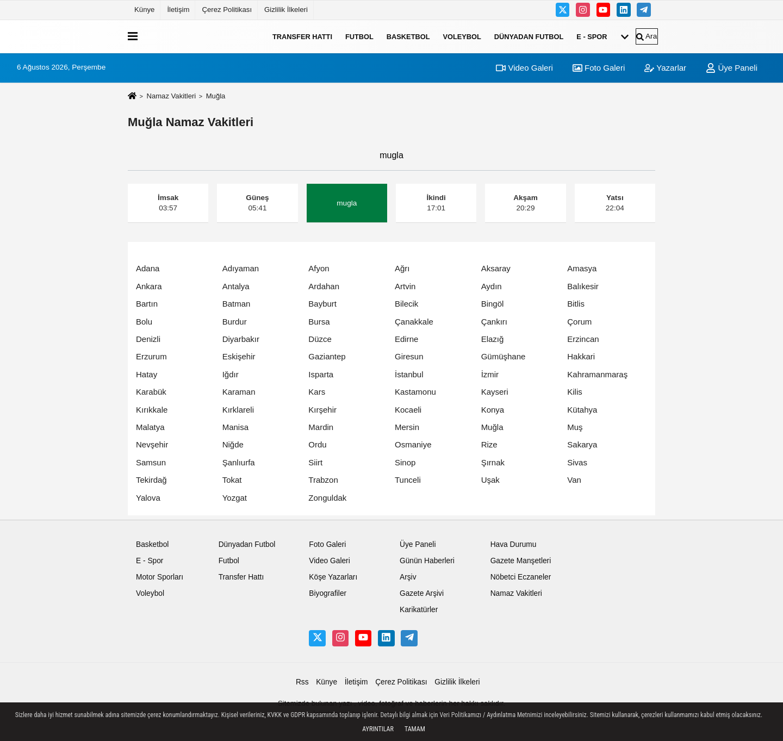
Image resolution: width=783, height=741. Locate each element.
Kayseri (494, 391)
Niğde (233, 444)
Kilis (574, 391)
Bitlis (576, 303)
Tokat (232, 479)
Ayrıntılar (378, 729)
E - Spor (591, 36)
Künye (144, 9)
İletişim (178, 9)
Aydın (491, 286)
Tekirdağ (151, 479)
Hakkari (581, 356)
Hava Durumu (513, 544)
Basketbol (408, 36)
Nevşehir (152, 444)
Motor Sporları (159, 577)
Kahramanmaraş (597, 374)
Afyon (318, 268)
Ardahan (323, 286)
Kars (316, 391)
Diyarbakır (240, 339)
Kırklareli (238, 409)
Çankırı (494, 321)
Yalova (148, 497)
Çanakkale (414, 321)
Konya (493, 409)
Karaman (239, 391)
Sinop (405, 462)
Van (574, 479)
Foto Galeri (599, 67)
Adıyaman (240, 268)
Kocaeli (408, 409)
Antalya (236, 286)
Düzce (320, 339)
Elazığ (492, 339)
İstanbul (409, 374)
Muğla (492, 427)
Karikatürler (419, 610)
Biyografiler (327, 593)
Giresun (409, 356)
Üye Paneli (731, 67)
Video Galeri (524, 67)
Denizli (148, 339)
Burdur (234, 321)
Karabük (151, 391)
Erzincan (583, 339)
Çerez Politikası (227, 9)
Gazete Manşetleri (520, 561)
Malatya (150, 427)
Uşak (490, 479)
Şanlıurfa (238, 462)
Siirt (315, 462)
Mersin (407, 427)
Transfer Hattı (302, 36)
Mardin (320, 427)
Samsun (151, 462)
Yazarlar (665, 67)
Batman (236, 303)
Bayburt (322, 303)
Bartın (147, 303)
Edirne (406, 339)
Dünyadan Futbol (529, 36)
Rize (489, 444)
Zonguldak (327, 497)
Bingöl (492, 303)
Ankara (149, 286)
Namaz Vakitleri (171, 96)
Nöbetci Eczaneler (520, 577)
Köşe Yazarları (333, 577)
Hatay (146, 374)
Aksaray (496, 268)
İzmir (490, 374)
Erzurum (151, 356)
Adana (147, 268)
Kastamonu (415, 391)
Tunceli (408, 479)
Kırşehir (322, 409)
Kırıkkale (151, 409)
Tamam (415, 729)
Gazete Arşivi (422, 593)
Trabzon (323, 479)
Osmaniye (413, 444)
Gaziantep (326, 356)
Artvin (405, 286)
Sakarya (582, 444)
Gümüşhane (503, 356)
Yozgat (234, 497)
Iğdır (230, 374)
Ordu (317, 444)
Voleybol (462, 36)
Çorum (579, 321)
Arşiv (408, 577)
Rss (302, 682)
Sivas (577, 462)
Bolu (144, 321)
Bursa (319, 321)
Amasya (581, 268)
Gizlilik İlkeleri (286, 9)
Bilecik (406, 303)
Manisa (235, 427)
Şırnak (493, 462)
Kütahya (582, 409)
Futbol (359, 36)
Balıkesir (583, 286)
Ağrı (402, 268)
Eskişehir (239, 356)
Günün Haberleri (427, 561)
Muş (574, 427)
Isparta (320, 374)
